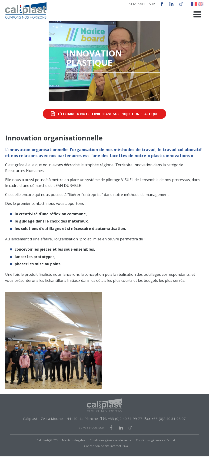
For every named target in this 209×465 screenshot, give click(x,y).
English (200, 4)
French (194, 4)
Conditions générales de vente (110, 449)
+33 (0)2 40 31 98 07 (169, 427)
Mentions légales (73, 449)
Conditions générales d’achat (155, 449)
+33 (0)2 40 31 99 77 (125, 427)
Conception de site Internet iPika (106, 455)
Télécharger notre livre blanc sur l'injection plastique (107, 122)
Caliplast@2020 (47, 449)
